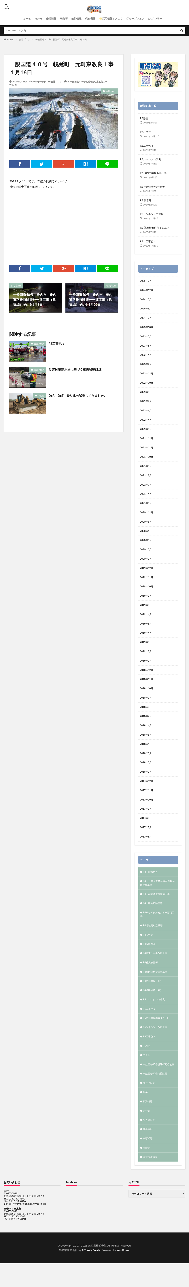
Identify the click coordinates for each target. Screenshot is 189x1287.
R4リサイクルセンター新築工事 (157, 928)
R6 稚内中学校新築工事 (153, 173)
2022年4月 (146, 423)
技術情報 (76, 18)
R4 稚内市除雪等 (153, 917)
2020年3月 (146, 555)
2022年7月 (146, 404)
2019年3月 (146, 650)
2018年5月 (146, 745)
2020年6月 (146, 536)
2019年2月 (146, 660)
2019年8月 (146, 612)
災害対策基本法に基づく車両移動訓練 (77, 369)
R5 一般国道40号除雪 (152, 186)
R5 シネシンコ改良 (152, 214)
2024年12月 (147, 290)
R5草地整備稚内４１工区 (157, 1035)
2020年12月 (147, 517)
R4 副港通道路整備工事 (157, 908)
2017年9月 (146, 821)
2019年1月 (146, 669)
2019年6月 (146, 622)
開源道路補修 (150, 1181)
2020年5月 (146, 546)
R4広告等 (148, 949)
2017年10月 (147, 811)
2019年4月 (146, 641)
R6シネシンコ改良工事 (156, 1044)
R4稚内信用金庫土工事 (156, 987)
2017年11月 (147, 802)
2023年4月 (146, 356)
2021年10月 (147, 460)
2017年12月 (147, 792)
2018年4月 (146, 754)
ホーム (27, 18)
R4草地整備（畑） (153, 997)
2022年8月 (146, 394)
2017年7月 (146, 840)
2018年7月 (146, 726)
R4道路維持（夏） (153, 1006)
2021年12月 (147, 441)
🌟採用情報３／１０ (111, 18)
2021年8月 (146, 479)
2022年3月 (146, 432)
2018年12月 (147, 679)
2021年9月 (146, 470)
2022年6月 (146, 413)
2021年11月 (147, 451)
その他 (41, 395)
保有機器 (90, 18)
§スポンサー (155, 18)
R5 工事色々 (148, 241)
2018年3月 (146, 764)
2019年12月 (147, 574)
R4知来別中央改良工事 (156, 968)
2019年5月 (146, 631)
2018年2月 (146, 773)
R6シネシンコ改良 (150, 159)
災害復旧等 (149, 1143)
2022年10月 (147, 385)
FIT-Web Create (91, 1274)
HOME (10, 39)
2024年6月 (146, 309)
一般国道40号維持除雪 (156, 1095)
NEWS (38, 18)
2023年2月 (146, 366)
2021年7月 (146, 489)
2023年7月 (146, 337)
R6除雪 (144, 118)
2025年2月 (146, 280)
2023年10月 (147, 328)
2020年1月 (146, 565)
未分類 (147, 1133)
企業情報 (51, 18)
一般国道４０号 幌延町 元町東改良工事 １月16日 (61, 39)
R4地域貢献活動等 (153, 940)
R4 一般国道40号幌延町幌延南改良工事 (157, 896)
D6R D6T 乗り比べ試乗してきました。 (80, 396)
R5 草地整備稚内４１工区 (154, 227)
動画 (145, 1114)
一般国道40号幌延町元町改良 (157, 1084)
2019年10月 (147, 593)
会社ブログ (24, 39)
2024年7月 (146, 299)
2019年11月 (147, 584)
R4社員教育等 (151, 978)
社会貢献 (148, 1152)
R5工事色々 (149, 1025)
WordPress (123, 1274)
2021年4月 (146, 498)
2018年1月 (146, 783)
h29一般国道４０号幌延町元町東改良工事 (86, 81)
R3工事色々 (57, 344)
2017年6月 (146, 849)
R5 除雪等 (145, 200)
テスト (147, 1073)
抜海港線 (148, 1124)
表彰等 (64, 18)
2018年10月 (147, 697)
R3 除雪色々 (151, 885)
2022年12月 (147, 375)
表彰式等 (148, 1162)
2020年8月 (146, 527)
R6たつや (145, 131)
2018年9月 (146, 707)
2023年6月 (146, 347)
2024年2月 (146, 318)
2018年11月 (147, 688)
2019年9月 (146, 603)
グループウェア (135, 18)
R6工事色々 (146, 145)
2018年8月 (146, 716)
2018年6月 (146, 735)
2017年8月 (146, 830)
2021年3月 (146, 508)
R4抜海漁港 (149, 959)
